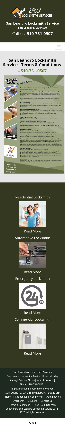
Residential (21, 396)
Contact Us (46, 400)
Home (8, 396)
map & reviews (45, 380)
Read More (32, 231)
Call (32, 423)
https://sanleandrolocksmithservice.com (32, 388)
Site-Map (51, 405)
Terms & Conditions (19, 405)
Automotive (52, 396)
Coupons (32, 400)
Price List (38, 405)
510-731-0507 (40, 33)
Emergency (18, 400)
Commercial (36, 396)
